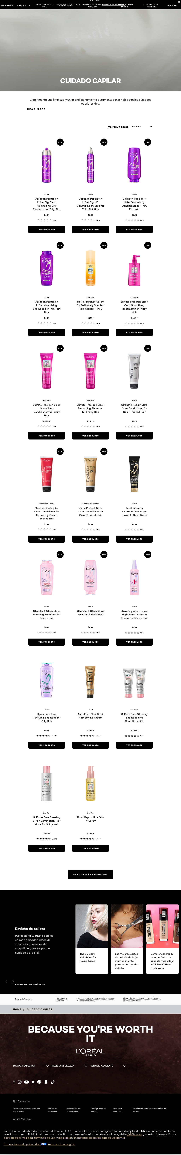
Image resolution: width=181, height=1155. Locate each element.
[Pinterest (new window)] (39, 1083)
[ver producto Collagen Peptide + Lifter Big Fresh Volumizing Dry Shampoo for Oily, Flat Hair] (46, 230)
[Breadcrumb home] (17, 1010)
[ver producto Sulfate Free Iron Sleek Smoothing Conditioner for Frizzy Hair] (46, 436)
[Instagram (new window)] (20, 1083)
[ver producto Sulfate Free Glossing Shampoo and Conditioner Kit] (134, 745)
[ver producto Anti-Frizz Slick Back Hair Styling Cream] (90, 745)
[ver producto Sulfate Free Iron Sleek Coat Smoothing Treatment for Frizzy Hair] (134, 333)
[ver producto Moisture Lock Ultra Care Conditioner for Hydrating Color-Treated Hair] (46, 539)
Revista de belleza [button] (152, 6)
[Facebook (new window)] (14, 1083)
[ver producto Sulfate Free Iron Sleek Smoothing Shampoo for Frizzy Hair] (90, 436)
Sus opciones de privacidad (25, 1145)
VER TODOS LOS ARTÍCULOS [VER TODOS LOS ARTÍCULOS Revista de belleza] (30, 986)
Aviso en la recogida (61, 1145)
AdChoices (134, 1135)
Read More (38, 109)
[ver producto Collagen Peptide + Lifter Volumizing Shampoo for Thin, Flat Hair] (46, 333)
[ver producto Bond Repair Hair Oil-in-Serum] (90, 848)
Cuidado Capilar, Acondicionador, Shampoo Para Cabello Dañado (95, 1000)
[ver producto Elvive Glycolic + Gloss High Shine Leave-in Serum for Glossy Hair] (134, 642)
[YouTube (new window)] (26, 1083)
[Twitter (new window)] (32, 1083)
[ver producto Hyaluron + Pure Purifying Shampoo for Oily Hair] (46, 745)
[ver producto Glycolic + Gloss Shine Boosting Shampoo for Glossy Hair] (46, 642)
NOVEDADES (7, 6)
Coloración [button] (66, 6)
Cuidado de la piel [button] (44, 6)
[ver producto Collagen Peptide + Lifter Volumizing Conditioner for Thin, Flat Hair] (134, 230)
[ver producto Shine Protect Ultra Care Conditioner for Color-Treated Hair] (90, 539)
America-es (21, 1102)
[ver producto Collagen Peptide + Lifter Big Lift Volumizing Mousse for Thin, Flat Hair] (90, 230)
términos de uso (44, 1139)
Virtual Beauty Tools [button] (124, 6)
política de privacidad (18, 1139)
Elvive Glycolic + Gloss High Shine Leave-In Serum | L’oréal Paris (142, 1000)
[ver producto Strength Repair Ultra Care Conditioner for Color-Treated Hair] (134, 436)
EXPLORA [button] (172, 6)
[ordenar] (142, 127)
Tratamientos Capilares (61, 1000)
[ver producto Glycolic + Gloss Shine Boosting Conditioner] (90, 642)
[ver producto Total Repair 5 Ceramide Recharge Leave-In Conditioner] (134, 539)
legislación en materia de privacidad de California (91, 1139)
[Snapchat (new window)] (46, 1083)
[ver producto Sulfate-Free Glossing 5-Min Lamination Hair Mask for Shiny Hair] (46, 848)
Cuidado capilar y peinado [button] (92, 6)
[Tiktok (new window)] (53, 1083)
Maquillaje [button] (23, 6)
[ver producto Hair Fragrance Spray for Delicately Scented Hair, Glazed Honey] (90, 333)
